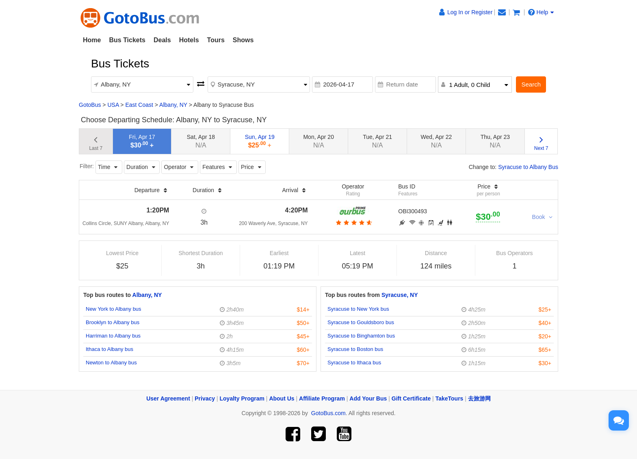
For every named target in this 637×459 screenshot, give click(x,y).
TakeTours (450, 398)
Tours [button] (216, 40)
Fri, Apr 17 (142, 141)
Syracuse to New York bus (358, 309)
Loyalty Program (242, 398)
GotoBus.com (328, 413)
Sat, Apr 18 (201, 141)
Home (92, 40)
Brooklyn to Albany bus (112, 322)
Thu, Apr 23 (495, 141)
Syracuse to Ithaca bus (354, 362)
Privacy (205, 398)
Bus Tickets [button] (127, 40)
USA (113, 105)
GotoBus (90, 105)
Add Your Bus (368, 398)
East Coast (139, 105)
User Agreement (168, 398)
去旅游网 (479, 398)
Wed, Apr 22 (436, 141)
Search (531, 84)
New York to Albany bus (113, 309)
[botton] (353, 222)
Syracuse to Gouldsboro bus (360, 322)
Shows (243, 40)
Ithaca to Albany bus (109, 349)
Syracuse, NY (399, 295)
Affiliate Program (322, 398)
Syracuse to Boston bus (355, 349)
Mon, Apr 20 (318, 141)
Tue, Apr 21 (377, 141)
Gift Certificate (411, 398)
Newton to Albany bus (111, 362)
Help (541, 12)
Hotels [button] (189, 40)
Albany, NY (173, 105)
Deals (162, 40)
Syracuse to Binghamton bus (361, 336)
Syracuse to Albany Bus (528, 167)
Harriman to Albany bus (113, 336)
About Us (281, 398)
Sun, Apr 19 (260, 141)
